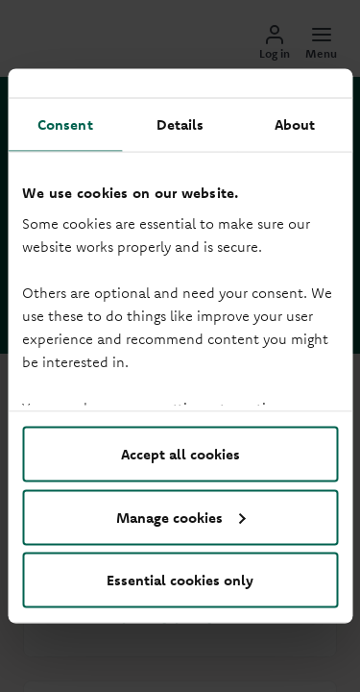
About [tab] (295, 124)
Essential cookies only (180, 580)
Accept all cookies (180, 454)
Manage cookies (181, 516)
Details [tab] (180, 124)
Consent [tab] (65, 124)
